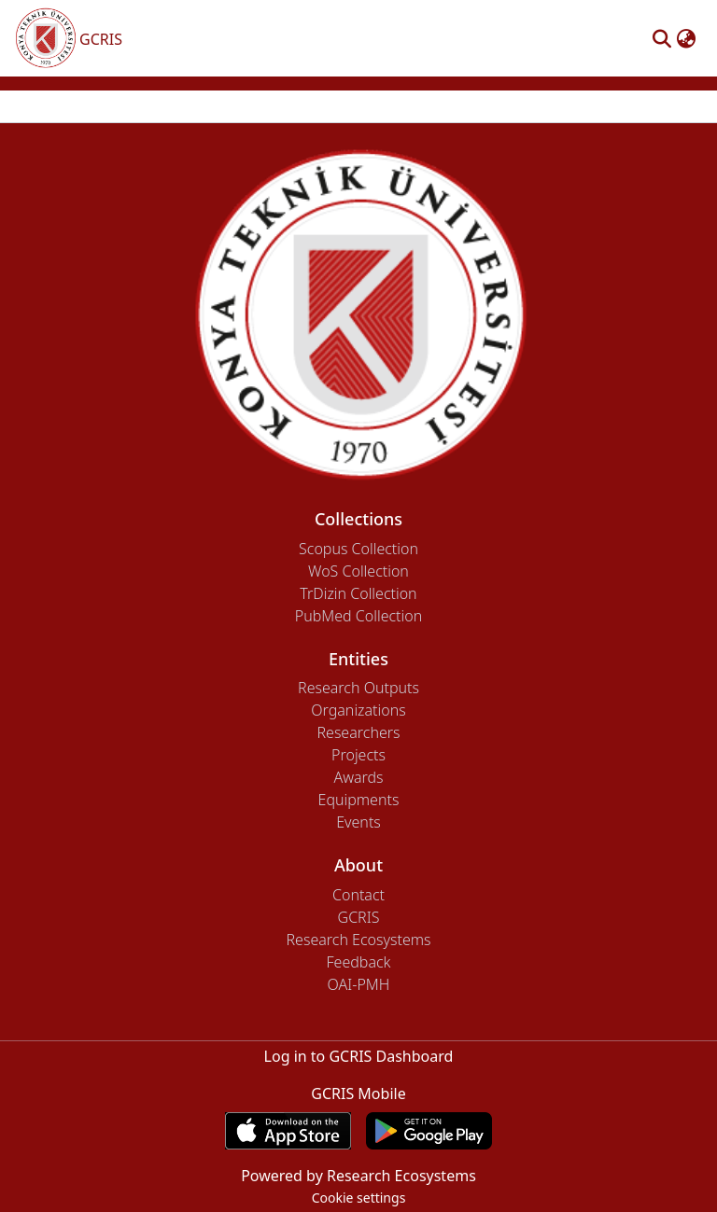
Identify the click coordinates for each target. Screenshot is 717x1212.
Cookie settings (359, 1197)
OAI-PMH (359, 984)
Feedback (358, 962)
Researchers (358, 732)
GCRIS (359, 917)
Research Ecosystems (358, 939)
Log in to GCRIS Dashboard (359, 1056)
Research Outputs (358, 687)
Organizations (358, 710)
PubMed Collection (358, 616)
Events (358, 822)
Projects (358, 755)
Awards (358, 777)
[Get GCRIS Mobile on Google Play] (429, 1130)
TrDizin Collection (358, 593)
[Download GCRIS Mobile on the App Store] (288, 1130)
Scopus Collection (358, 548)
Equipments (359, 799)
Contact (358, 895)
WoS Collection (358, 571)
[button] (661, 38)
